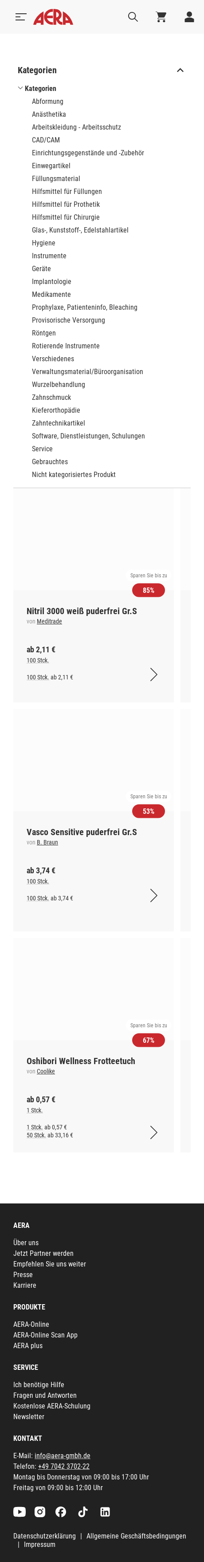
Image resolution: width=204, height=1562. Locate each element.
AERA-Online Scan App (45, 1335)
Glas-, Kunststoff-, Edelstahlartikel (80, 230)
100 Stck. (38, 660)
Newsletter (28, 1416)
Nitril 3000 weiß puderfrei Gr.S (82, 611)
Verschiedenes (53, 359)
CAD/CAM (46, 140)
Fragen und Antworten (45, 1395)
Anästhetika (49, 114)
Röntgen (44, 333)
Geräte (41, 268)
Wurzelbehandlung (58, 384)
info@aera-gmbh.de (62, 1456)
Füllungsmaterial (56, 178)
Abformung (47, 101)
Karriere (24, 1285)
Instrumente (49, 256)
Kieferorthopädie (56, 410)
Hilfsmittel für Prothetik (66, 204)
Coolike (46, 1071)
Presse (23, 1274)
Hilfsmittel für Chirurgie (66, 217)
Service (42, 449)
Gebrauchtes (50, 462)
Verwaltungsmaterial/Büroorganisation (87, 371)
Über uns (26, 1243)
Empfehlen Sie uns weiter (49, 1264)
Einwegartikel (51, 166)
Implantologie (51, 281)
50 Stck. (36, 1135)
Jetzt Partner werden (43, 1253)
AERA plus (28, 1345)
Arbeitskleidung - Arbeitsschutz (76, 127)
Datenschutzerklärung (44, 1536)
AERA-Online (31, 1324)
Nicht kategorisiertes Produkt (74, 474)
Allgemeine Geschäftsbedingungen (136, 1536)
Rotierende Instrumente (66, 346)
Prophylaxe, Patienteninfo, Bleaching (84, 307)
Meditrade (49, 621)
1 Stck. (35, 1110)
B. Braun (47, 842)
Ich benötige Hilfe (38, 1385)
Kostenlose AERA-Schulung (51, 1406)
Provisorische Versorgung (68, 320)
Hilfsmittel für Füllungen (67, 191)
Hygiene (43, 243)
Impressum (39, 1544)
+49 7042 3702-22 (64, 1466)
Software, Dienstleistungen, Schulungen (88, 436)
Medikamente (51, 294)
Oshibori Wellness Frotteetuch (81, 1061)
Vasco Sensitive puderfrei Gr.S (82, 832)
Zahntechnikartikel (58, 423)
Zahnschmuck (51, 397)
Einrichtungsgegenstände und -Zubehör (88, 153)
